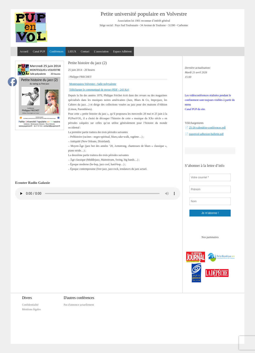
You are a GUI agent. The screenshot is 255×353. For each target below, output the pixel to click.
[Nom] (210, 201)
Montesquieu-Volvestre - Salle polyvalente (92, 83)
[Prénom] (210, 189)
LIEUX (72, 51)
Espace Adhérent (122, 51)
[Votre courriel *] (210, 177)
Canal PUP (39, 51)
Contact (85, 51)
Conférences (56, 51)
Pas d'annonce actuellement (79, 304)
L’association (101, 51)
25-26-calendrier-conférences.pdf (207, 127)
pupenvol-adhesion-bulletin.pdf (206, 134)
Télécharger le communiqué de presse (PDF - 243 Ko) (99, 89)
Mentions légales (31, 309)
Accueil (24, 51)
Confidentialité (30, 304)
